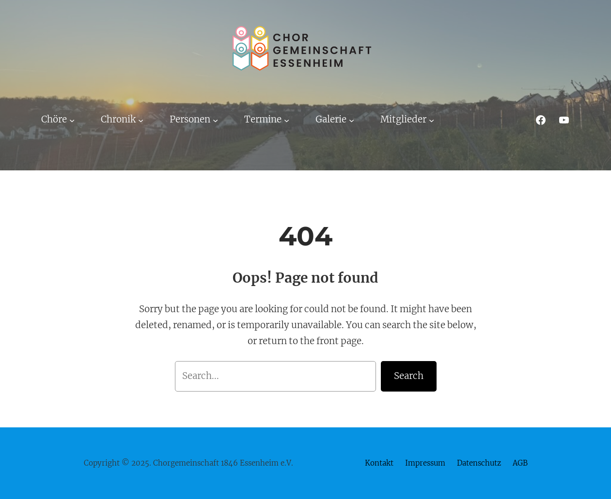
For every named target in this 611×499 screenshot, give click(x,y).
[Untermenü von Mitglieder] (431, 119)
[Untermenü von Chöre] (72, 119)
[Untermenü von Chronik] (140, 119)
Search (408, 375)
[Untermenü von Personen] (215, 119)
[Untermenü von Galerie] (351, 119)
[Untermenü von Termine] (286, 119)
